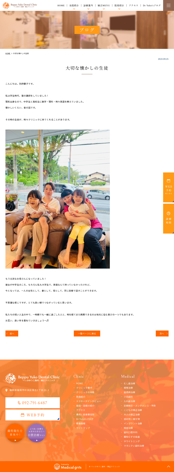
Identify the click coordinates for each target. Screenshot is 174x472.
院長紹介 (80, 396)
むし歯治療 (129, 383)
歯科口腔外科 (131, 432)
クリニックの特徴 (85, 392)
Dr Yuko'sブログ (152, 5)
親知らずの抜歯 (132, 436)
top (168, 466)
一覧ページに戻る (87, 333)
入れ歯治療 (129, 401)
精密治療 (128, 427)
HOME (61, 5)
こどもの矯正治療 (133, 410)
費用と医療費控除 (85, 414)
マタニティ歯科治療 (134, 445)
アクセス (133, 5)
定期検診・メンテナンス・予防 (140, 405)
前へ (12, 333)
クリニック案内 (84, 387)
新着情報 (80, 423)
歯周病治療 (129, 392)
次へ (162, 333)
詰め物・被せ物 (132, 419)
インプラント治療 (133, 423)
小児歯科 (128, 396)
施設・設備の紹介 (85, 405)
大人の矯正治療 (132, 414)
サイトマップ (83, 427)
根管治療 (128, 387)
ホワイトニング (132, 441)
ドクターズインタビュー (88, 401)
